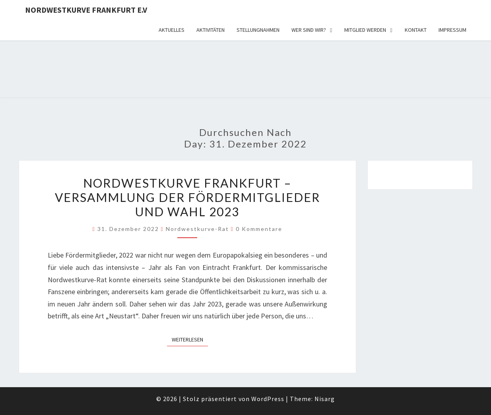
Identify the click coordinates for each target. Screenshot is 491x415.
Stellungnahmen (258, 29)
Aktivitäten (210, 29)
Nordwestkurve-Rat (197, 228)
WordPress (267, 399)
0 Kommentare (259, 228)
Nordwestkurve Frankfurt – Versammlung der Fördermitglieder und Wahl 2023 (187, 197)
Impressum (452, 29)
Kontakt (416, 29)
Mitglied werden (365, 29)
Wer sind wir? (308, 29)
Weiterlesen (190, 339)
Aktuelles (171, 29)
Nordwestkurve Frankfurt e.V (86, 10)
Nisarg (324, 399)
